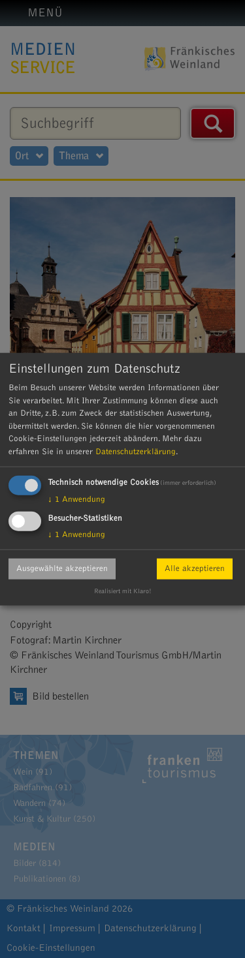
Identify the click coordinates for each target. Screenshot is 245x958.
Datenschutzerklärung (135, 451)
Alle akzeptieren (195, 568)
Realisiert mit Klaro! (123, 591)
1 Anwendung (76, 499)
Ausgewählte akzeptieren (62, 568)
